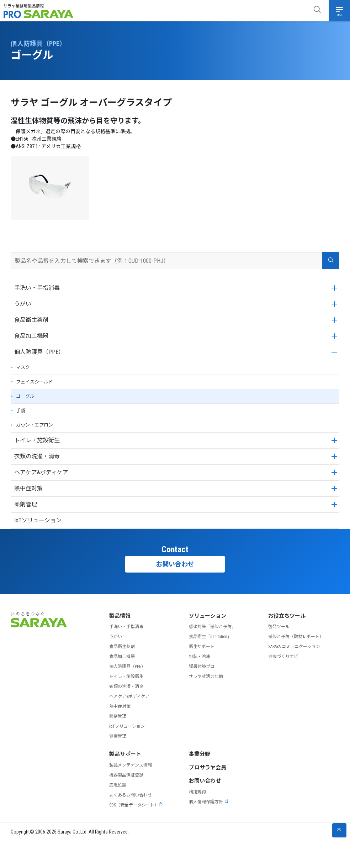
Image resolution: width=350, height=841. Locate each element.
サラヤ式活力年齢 (206, 676)
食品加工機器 (31, 336)
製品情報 (120, 616)
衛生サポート (201, 646)
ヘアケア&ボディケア (41, 472)
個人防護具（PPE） (39, 352)
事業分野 (199, 754)
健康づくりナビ (283, 656)
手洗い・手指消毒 (37, 287)
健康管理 (117, 736)
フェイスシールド (34, 382)
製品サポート (125, 754)
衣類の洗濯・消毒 (37, 456)
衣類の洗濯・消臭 (126, 686)
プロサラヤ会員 (207, 767)
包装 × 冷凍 (199, 656)
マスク (23, 367)
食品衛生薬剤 (31, 320)
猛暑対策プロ (201, 666)
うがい (22, 304)
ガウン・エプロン (34, 425)
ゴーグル (25, 396)
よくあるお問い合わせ (130, 795)
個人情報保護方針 (209, 801)
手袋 (20, 410)
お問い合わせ (175, 564)
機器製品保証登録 (126, 775)
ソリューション (207, 616)
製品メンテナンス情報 (130, 765)
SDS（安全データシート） (136, 805)
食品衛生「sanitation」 (210, 636)
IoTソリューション (38, 520)
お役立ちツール (287, 616)
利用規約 (197, 791)
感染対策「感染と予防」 (212, 626)
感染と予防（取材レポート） (296, 636)
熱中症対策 (28, 488)
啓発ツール (279, 626)
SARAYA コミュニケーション (294, 646)
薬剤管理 (25, 504)
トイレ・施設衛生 (37, 440)
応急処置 (117, 785)
